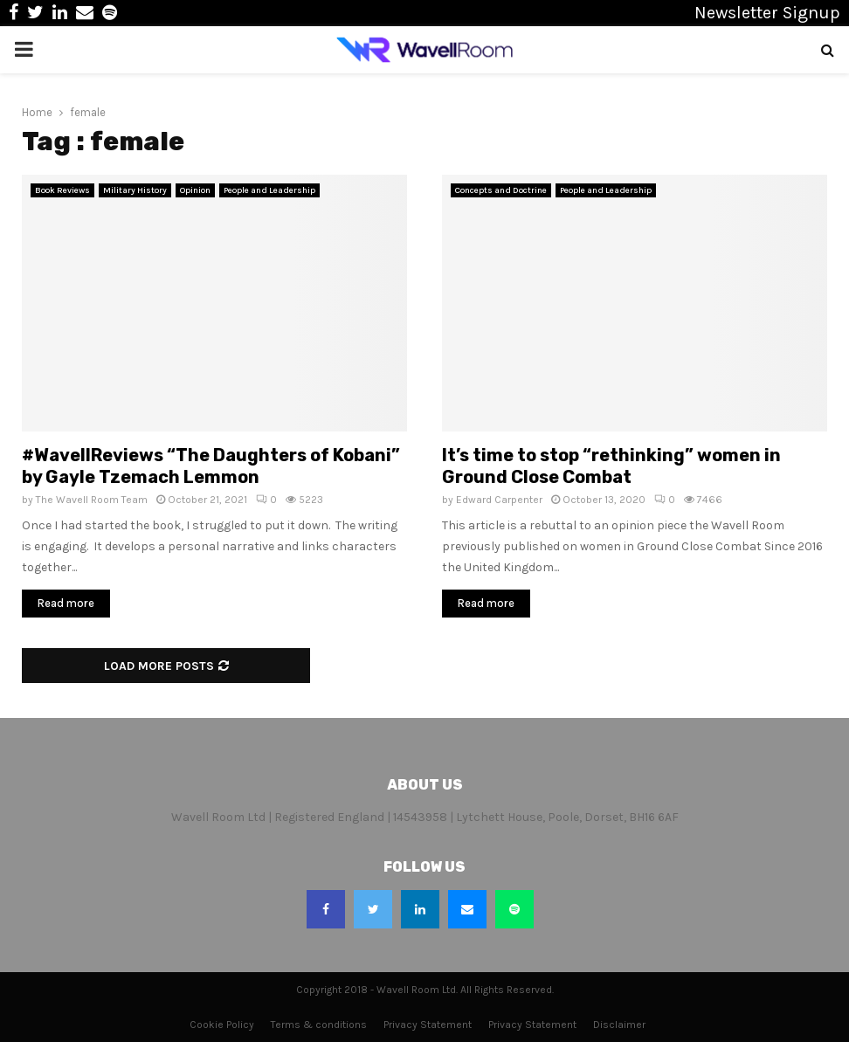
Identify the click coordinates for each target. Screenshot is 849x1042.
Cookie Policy (222, 1024)
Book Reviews (62, 190)
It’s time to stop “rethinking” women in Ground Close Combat (611, 466)
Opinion (195, 190)
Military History (135, 190)
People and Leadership (269, 190)
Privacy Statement (427, 1024)
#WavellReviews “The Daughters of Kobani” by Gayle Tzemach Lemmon (211, 466)
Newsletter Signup (767, 13)
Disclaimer (619, 1024)
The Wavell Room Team (92, 499)
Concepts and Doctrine (501, 190)
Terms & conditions (319, 1024)
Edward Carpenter (499, 499)
